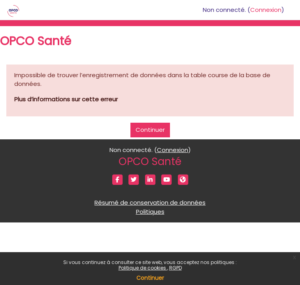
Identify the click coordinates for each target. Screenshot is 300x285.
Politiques (150, 211)
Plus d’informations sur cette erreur (66, 99)
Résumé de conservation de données (150, 202)
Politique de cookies (143, 267)
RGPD (175, 267)
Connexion (265, 10)
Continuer (150, 278)
